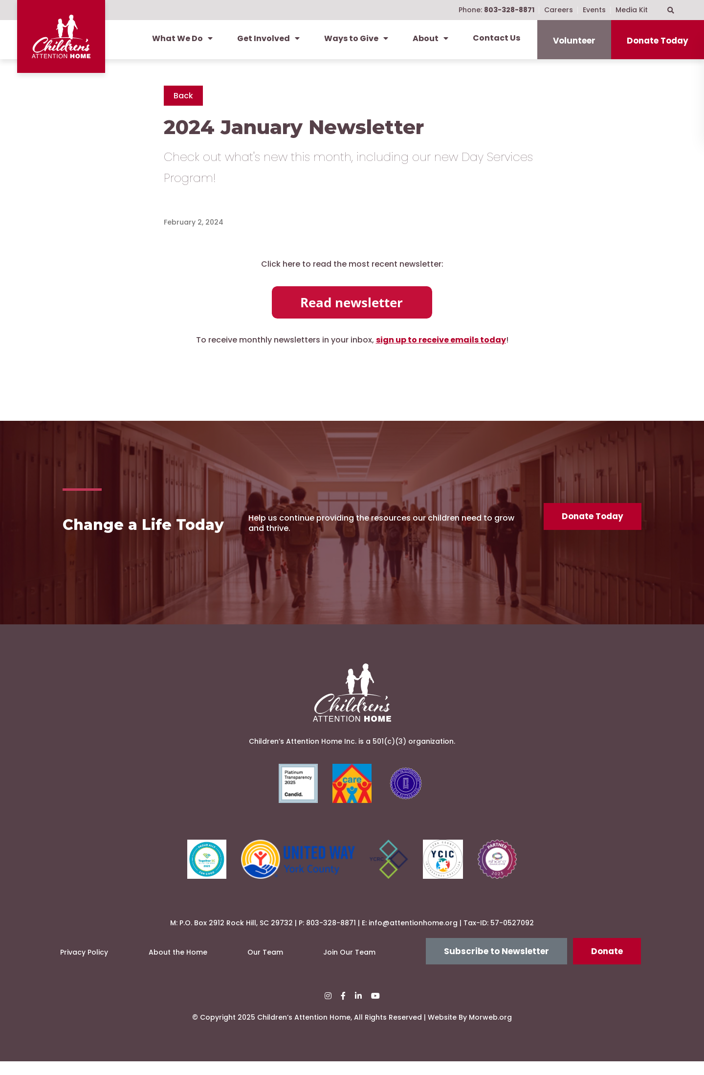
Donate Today (657, 40)
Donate (607, 965)
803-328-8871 (331, 936)
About (430, 38)
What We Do (182, 38)
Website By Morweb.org (470, 1031)
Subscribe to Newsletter (496, 965)
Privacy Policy (84, 966)
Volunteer (574, 40)
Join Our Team (349, 966)
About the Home (178, 966)
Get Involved (268, 38)
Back (183, 95)
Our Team (265, 966)
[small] (328, 1010)
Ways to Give (356, 38)
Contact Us (496, 38)
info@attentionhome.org (413, 936)
